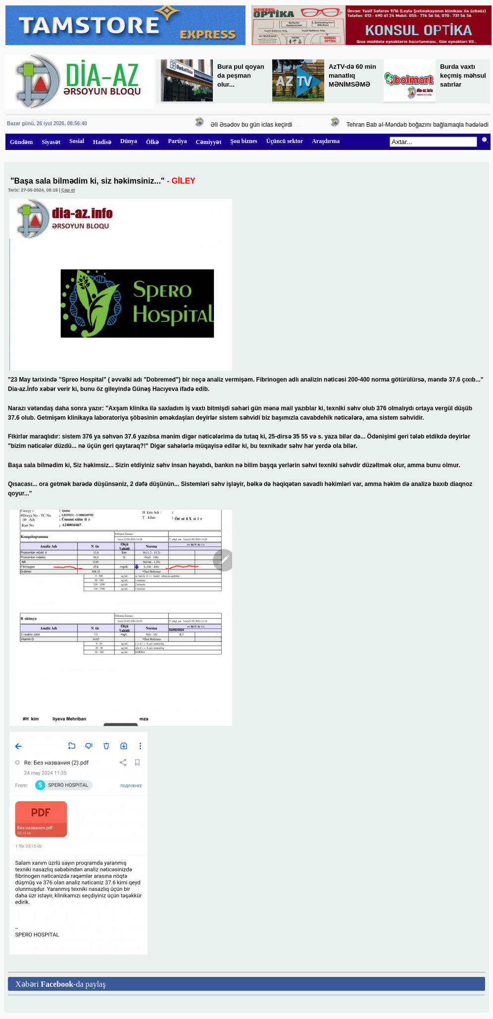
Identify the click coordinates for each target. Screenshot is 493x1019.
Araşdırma (326, 141)
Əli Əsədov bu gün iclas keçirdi (252, 124)
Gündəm (21, 142)
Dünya (128, 141)
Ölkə (152, 142)
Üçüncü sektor (284, 141)
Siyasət (51, 142)
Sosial (76, 141)
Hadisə (102, 142)
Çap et (68, 190)
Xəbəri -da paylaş (60, 984)
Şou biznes (243, 141)
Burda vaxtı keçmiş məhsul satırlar (463, 75)
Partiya (177, 141)
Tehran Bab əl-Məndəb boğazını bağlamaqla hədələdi (419, 124)
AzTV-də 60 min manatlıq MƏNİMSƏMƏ (352, 75)
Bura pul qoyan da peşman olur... (240, 75)
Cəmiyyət (208, 142)
